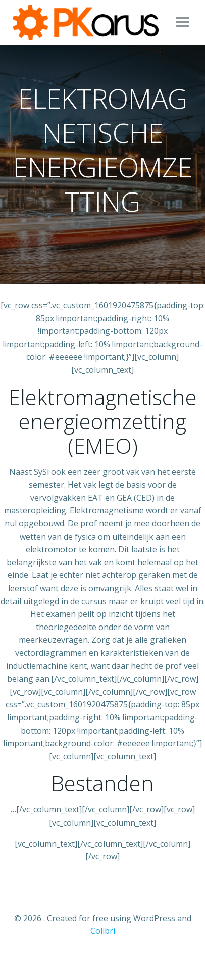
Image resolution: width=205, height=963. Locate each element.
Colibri (102, 930)
